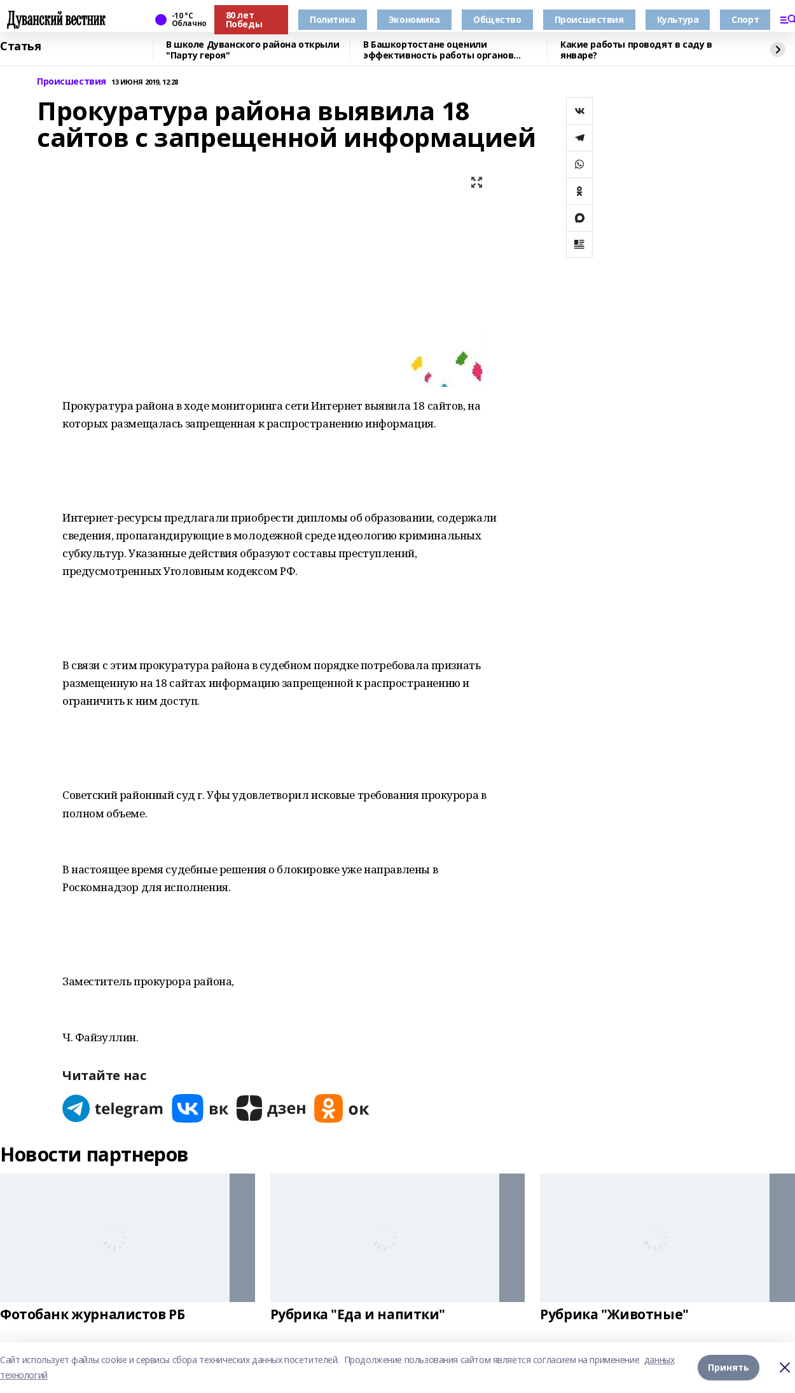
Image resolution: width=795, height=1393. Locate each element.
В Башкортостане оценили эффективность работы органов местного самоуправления (438, 49)
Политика (333, 19)
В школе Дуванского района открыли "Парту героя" (252, 49)
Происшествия (589, 19)
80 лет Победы (244, 19)
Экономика (414, 19)
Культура (678, 19)
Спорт (745, 19)
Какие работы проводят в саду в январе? (636, 49)
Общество (497, 19)
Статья (20, 46)
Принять (728, 1367)
